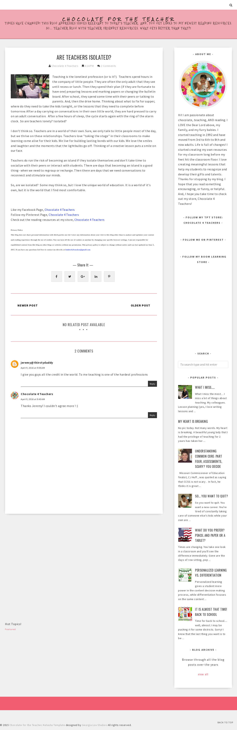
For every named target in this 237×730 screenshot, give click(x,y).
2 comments (108, 66)
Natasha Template (54, 725)
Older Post (140, 305)
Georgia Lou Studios (94, 725)
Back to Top (225, 722)
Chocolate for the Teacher (118, 19)
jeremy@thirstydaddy (37, 362)
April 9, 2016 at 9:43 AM (33, 399)
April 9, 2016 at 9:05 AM (33, 367)
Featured (10, 629)
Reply (152, 383)
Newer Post (28, 305)
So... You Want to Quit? (211, 496)
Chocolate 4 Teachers (65, 66)
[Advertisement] (34, 546)
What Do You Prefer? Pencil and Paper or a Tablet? (210, 535)
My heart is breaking (193, 421)
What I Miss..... (205, 387)
